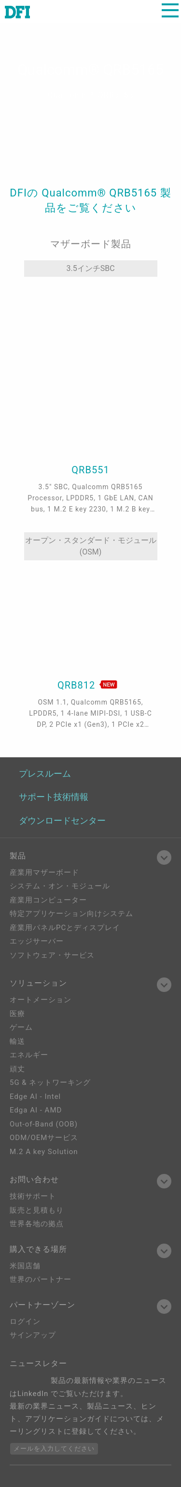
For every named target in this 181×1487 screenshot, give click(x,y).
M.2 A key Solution (44, 1151)
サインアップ (33, 1335)
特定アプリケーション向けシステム (71, 913)
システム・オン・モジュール (60, 886)
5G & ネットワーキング (50, 1082)
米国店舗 (25, 1266)
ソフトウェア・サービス (52, 955)
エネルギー (29, 1055)
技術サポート (33, 1196)
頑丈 (17, 1069)
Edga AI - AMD (36, 1110)
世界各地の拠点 (37, 1223)
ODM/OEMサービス (44, 1137)
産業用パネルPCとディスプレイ (65, 927)
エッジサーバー (37, 941)
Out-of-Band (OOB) (44, 1124)
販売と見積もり (37, 1210)
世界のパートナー (40, 1279)
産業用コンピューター (48, 900)
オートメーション (40, 999)
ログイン (25, 1321)
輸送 (17, 1041)
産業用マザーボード (44, 872)
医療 (17, 1013)
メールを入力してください (54, 1448)
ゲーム (21, 1027)
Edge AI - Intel (35, 1096)
